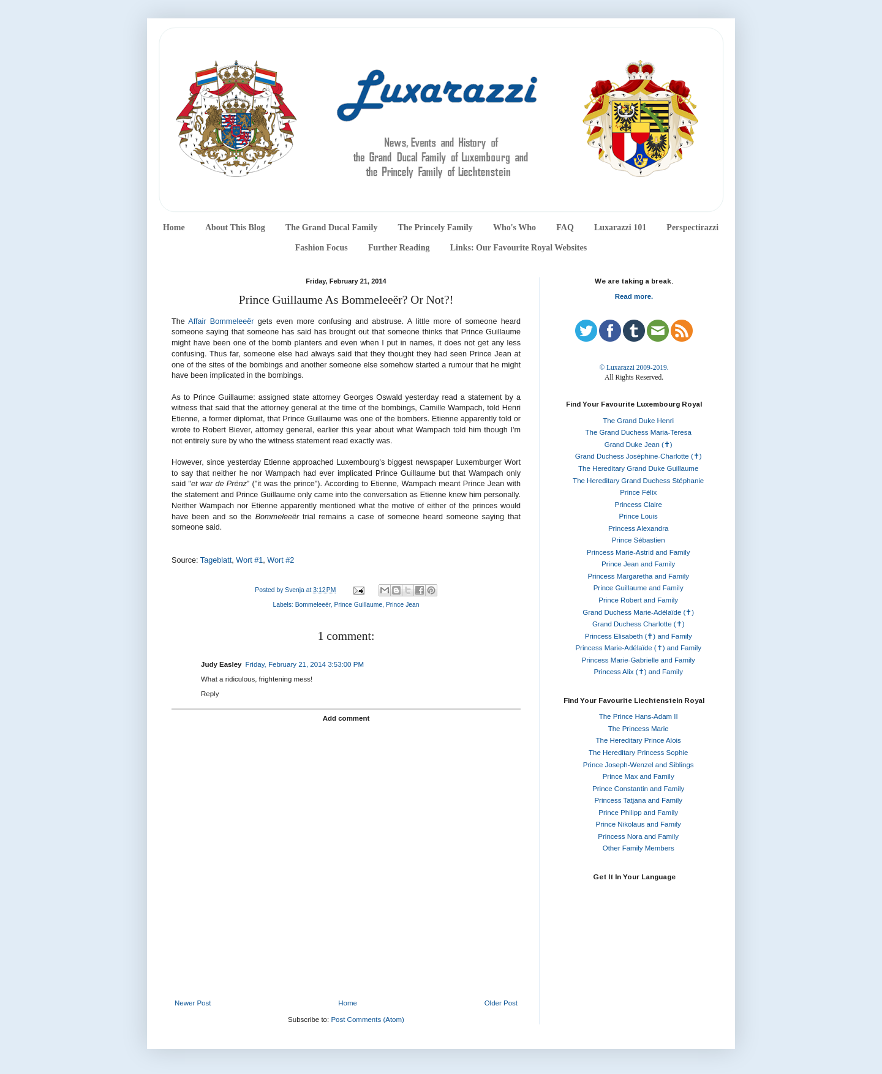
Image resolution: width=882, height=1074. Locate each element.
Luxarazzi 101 (620, 227)
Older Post (501, 1003)
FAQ (565, 227)
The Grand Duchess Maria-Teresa (639, 432)
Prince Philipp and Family (638, 812)
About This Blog (235, 227)
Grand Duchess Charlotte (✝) (638, 624)
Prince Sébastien (638, 540)
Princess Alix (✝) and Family (638, 671)
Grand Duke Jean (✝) (639, 444)
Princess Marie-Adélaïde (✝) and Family (638, 648)
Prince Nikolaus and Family (638, 824)
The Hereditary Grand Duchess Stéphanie (638, 480)
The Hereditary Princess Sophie (638, 752)
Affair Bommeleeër (221, 321)
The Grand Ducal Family (331, 227)
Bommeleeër (313, 604)
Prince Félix (638, 492)
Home (174, 227)
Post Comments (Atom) (367, 1019)
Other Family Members (638, 848)
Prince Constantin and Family (638, 788)
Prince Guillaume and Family (639, 587)
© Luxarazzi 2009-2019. (633, 367)
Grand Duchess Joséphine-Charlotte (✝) (638, 456)
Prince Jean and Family (638, 564)
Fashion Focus (321, 247)
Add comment (346, 718)
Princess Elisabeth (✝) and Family (638, 636)
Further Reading (398, 247)
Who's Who (514, 227)
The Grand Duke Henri (638, 420)
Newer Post (193, 1003)
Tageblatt (216, 560)
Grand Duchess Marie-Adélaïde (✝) (638, 612)
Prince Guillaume (358, 604)
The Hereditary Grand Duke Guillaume (638, 468)
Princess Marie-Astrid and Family (638, 552)
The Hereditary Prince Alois (638, 740)
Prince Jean (403, 604)
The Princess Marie (638, 728)
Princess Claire (638, 504)
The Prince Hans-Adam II (638, 716)
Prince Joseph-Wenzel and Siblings (638, 764)
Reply (210, 693)
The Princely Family (435, 227)
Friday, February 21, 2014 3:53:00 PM (304, 664)
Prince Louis (638, 516)
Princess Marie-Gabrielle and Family (638, 660)
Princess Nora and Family (638, 836)
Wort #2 (280, 560)
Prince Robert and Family (638, 600)
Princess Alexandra (638, 528)
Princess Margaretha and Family (638, 576)
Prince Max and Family (638, 776)
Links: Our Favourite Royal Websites (518, 247)
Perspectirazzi (692, 227)
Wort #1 (249, 560)
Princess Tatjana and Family (638, 800)
